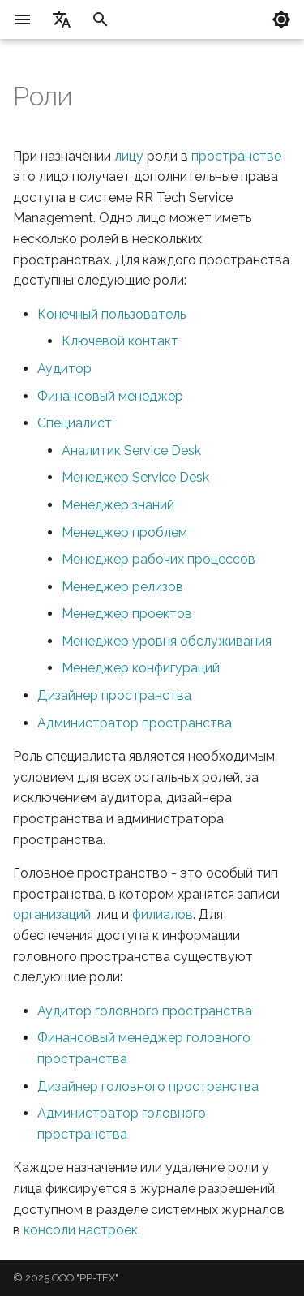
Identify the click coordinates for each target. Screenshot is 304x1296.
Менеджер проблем (124, 532)
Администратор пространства (134, 723)
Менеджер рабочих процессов (158, 559)
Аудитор (64, 368)
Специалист (74, 423)
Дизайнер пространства (114, 695)
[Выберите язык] (61, 19)
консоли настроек (81, 1230)
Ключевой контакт (120, 341)
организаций (52, 914)
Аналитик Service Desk (131, 450)
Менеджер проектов (127, 613)
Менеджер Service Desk (135, 477)
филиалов (162, 914)
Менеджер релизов (122, 586)
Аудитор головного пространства (144, 1011)
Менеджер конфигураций (141, 668)
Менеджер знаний (118, 505)
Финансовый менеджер (110, 396)
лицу (128, 156)
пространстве (236, 156)
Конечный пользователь (111, 314)
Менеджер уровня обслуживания (167, 641)
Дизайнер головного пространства (148, 1086)
